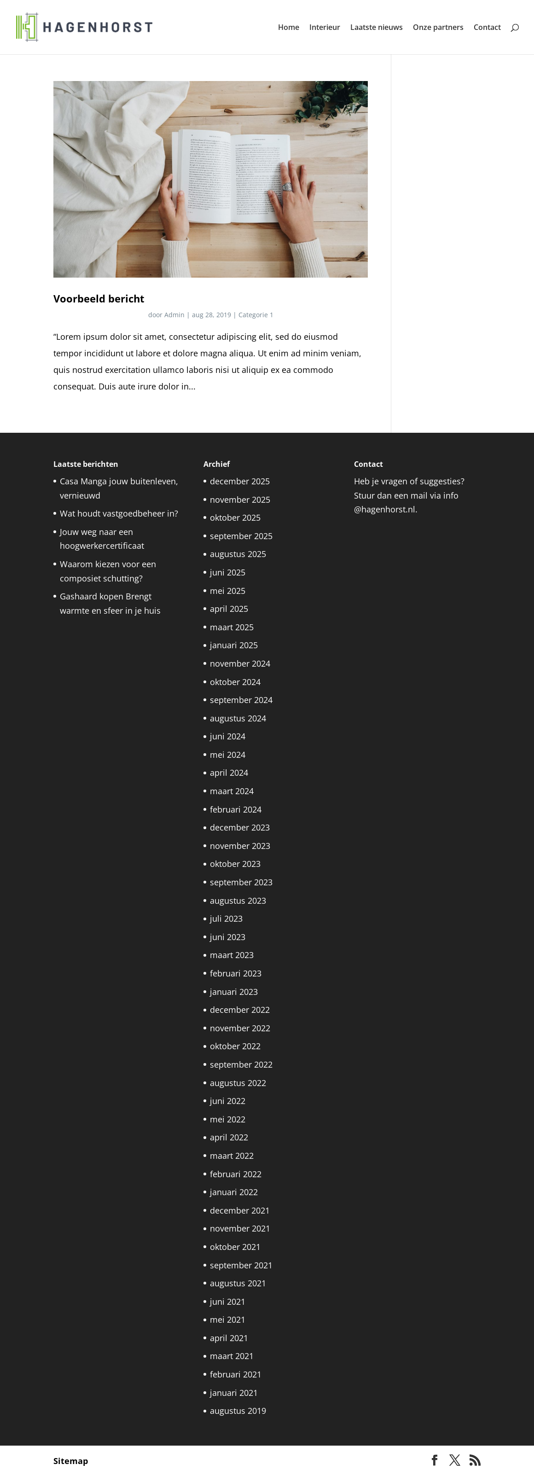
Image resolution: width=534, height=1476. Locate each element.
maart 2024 (232, 790)
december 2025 (240, 481)
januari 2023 (234, 991)
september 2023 (241, 882)
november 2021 (240, 1228)
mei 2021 (227, 1319)
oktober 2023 (235, 863)
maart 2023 (232, 954)
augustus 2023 (238, 900)
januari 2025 (234, 645)
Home (288, 28)
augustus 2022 (238, 1082)
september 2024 (241, 699)
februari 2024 (235, 809)
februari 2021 (235, 1374)
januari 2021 (234, 1392)
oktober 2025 (235, 517)
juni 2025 (227, 572)
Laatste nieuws (376, 28)
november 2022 (240, 1028)
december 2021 (240, 1210)
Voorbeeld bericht (99, 298)
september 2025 (241, 535)
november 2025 (240, 499)
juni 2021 (227, 1301)
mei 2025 (227, 590)
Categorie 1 (255, 314)
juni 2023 (227, 936)
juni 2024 (227, 736)
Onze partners (438, 28)
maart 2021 (232, 1355)
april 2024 (229, 772)
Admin (174, 314)
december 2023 (240, 827)
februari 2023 (235, 973)
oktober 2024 (235, 681)
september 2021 (241, 1265)
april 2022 (229, 1137)
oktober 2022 (235, 1046)
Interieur (324, 28)
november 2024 (240, 663)
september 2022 (241, 1064)
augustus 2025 (238, 553)
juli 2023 (226, 918)
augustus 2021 (238, 1283)
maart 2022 (232, 1155)
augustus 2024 (238, 718)
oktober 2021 (235, 1246)
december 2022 (240, 1009)
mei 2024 (227, 754)
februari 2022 (235, 1174)
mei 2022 (227, 1119)
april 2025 (229, 608)
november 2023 (240, 845)
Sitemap (70, 1460)
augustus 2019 (238, 1410)
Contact (487, 28)
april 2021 (229, 1337)
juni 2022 (227, 1100)
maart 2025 (232, 627)
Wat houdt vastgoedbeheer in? (119, 513)
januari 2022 (234, 1191)
